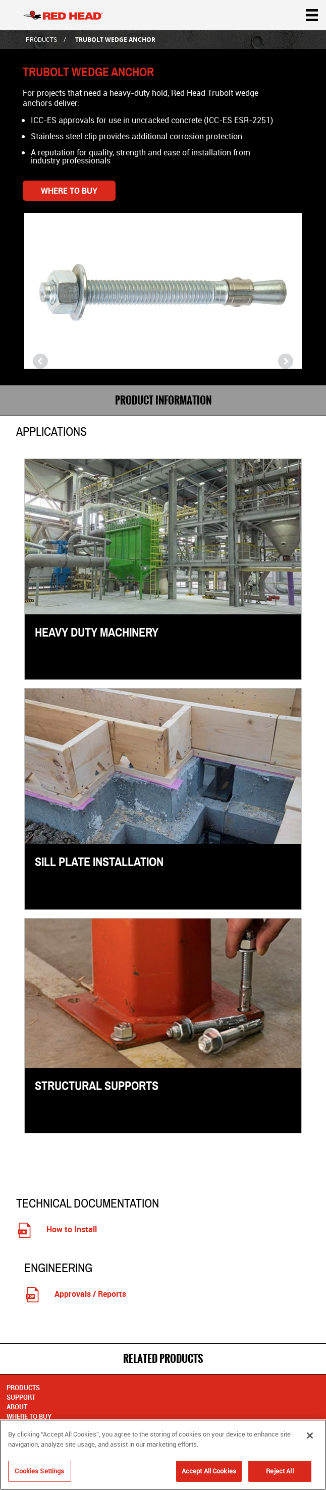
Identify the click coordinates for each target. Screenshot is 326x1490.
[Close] (310, 1439)
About (17, 1406)
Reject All (279, 1474)
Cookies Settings (39, 1474)
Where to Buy (69, 190)
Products (41, 39)
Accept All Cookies (209, 1474)
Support (21, 1397)
